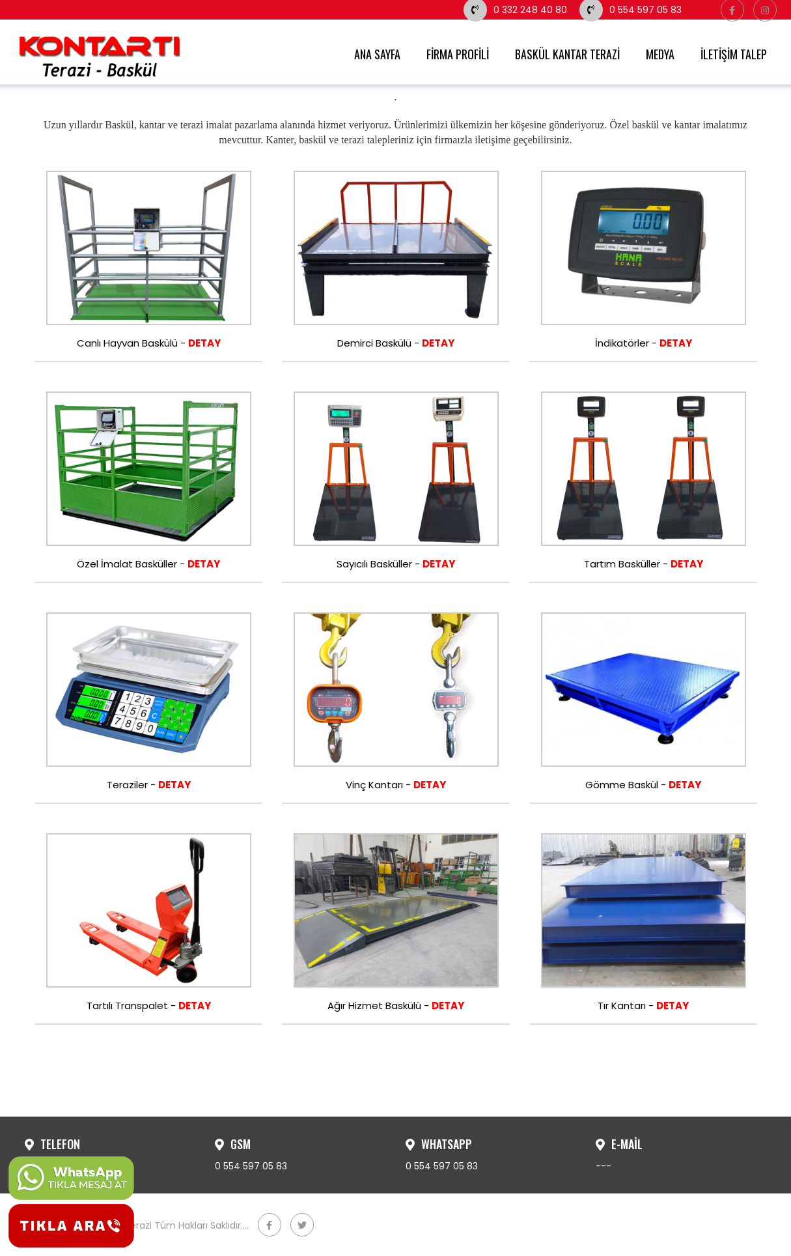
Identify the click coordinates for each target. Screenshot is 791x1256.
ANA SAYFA (377, 54)
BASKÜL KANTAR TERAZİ (567, 54)
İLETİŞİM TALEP (734, 54)
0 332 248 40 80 (515, 9)
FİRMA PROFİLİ (457, 54)
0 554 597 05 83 (630, 9)
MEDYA (660, 54)
